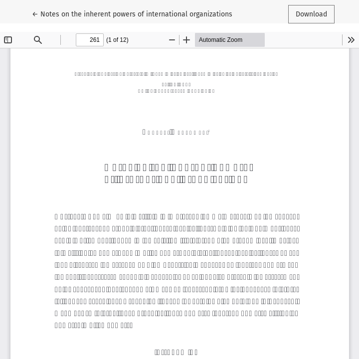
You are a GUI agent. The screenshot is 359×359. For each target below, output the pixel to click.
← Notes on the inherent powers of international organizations (132, 13)
